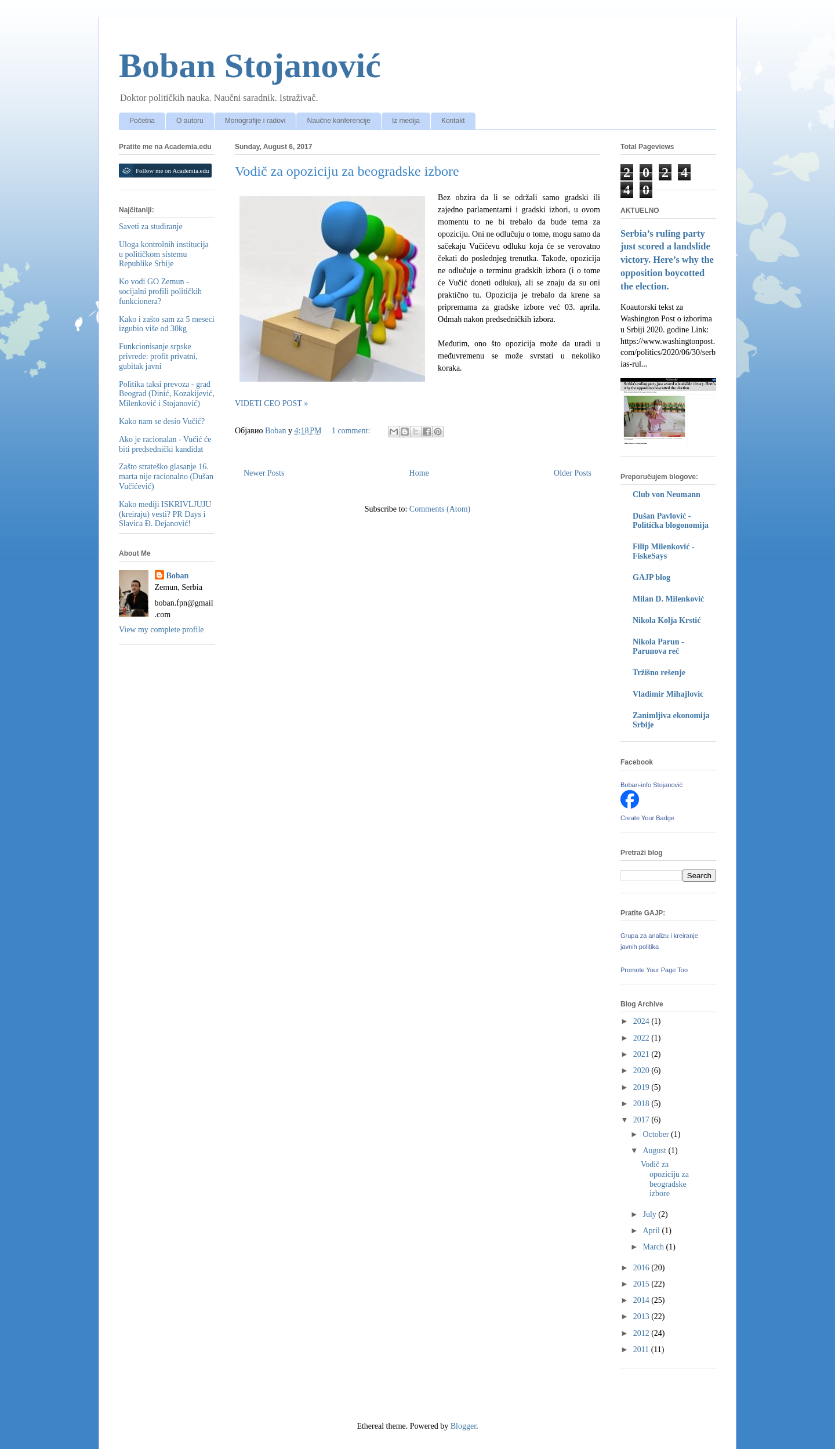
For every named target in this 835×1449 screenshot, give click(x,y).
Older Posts (572, 473)
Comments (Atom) (439, 509)
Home (419, 473)
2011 (642, 1349)
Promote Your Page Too (654, 969)
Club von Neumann (666, 494)
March (654, 1246)
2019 (642, 1087)
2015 (642, 1284)
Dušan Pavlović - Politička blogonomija (671, 521)
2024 (642, 1021)
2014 (642, 1300)
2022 (642, 1038)
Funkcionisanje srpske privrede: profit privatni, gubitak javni (158, 356)
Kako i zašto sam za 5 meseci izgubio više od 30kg (167, 324)
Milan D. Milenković (668, 599)
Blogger (463, 1426)
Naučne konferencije (338, 121)
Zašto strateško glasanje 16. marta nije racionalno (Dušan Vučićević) (166, 476)
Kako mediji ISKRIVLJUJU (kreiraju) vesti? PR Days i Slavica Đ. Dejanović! (165, 514)
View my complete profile (161, 629)
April (652, 1230)
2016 (642, 1267)
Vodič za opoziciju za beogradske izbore (347, 171)
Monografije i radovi (255, 121)
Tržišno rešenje (659, 672)
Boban (177, 575)
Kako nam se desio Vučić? (162, 421)
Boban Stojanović (250, 65)
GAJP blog (651, 577)
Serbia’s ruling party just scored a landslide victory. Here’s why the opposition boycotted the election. (667, 260)
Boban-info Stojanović (651, 784)
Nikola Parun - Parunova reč (658, 646)
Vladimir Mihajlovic (668, 694)
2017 (642, 1119)
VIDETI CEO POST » (271, 403)
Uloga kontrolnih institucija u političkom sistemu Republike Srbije (164, 254)
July (650, 1214)
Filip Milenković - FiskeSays (664, 551)
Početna (142, 121)
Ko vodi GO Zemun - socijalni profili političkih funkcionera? (160, 291)
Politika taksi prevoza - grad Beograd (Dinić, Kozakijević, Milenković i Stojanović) (167, 394)
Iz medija (406, 121)
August (655, 1150)
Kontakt (453, 121)
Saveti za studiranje (151, 226)
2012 (642, 1333)
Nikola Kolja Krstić (666, 620)
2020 (642, 1070)
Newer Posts (264, 473)
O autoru (190, 121)
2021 (642, 1054)
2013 (642, 1316)
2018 (642, 1103)
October (656, 1134)
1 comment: (352, 430)
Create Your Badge (647, 817)
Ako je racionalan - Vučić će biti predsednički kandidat (165, 444)
